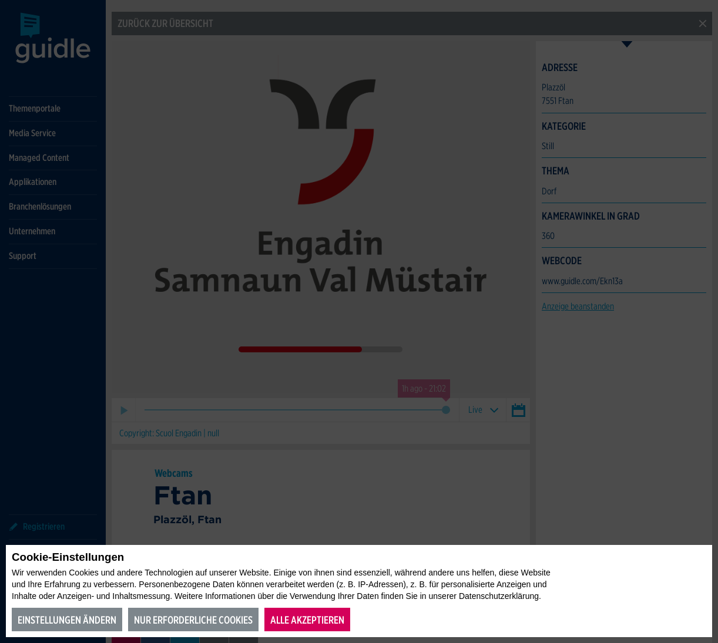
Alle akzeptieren (307, 620)
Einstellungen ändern (67, 620)
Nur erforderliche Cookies (193, 620)
